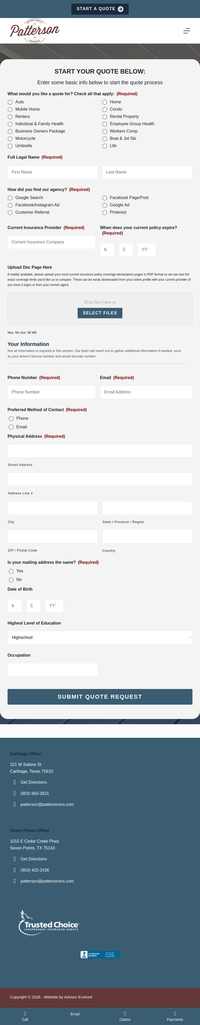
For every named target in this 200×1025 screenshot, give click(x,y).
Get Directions (34, 782)
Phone (22, 418)
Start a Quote (100, 9)
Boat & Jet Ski (123, 138)
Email (117, 377)
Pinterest (118, 212)
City (11, 522)
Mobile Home (27, 109)
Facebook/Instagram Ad (37, 205)
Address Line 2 (20, 493)
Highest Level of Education (34, 623)
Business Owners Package (40, 131)
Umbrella (23, 145)
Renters (22, 116)
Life (113, 145)
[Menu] (186, 30)
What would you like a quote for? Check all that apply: (73, 94)
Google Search (29, 197)
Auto (19, 102)
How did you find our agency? (49, 189)
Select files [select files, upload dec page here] (100, 313)
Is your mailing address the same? (53, 562)
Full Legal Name (35, 157)
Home (115, 102)
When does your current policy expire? (138, 230)
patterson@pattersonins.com (47, 804)
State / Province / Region (123, 522)
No (19, 579)
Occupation (19, 655)
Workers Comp (124, 131)
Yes (19, 571)
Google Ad (119, 205)
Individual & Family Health (39, 124)
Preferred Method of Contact (47, 409)
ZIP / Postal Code (22, 550)
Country (108, 551)
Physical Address (36, 436)
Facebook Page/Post (129, 197)
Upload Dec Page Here (30, 267)
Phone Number (34, 377)
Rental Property (124, 116)
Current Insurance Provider (46, 227)
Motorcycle (25, 138)
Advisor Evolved (78, 997)
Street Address (20, 465)
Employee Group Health (132, 124)
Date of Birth (20, 589)
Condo (116, 109)
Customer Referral (32, 212)
